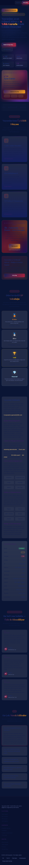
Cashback (4, 830)
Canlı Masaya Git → (9, 159)
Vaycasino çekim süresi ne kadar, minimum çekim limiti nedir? (12, 752)
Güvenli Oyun (5, 849)
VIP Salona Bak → (8, 215)
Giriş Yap (25, 2)
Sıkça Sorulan (5, 842)
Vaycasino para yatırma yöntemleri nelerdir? (11, 777)
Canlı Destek (5, 844)
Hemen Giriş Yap (14, 91)
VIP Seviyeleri (7, 49)
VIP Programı (5, 821)
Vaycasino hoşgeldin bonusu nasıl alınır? (12, 730)
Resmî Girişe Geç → (8, 44)
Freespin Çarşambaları (7, 833)
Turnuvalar (4, 835)
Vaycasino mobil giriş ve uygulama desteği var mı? (11, 761)
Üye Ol (18, 2)
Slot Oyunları (5, 816)
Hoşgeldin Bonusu (6, 828)
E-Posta (4, 847)
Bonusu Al (14, 247)
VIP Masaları (5, 819)
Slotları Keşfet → (8, 187)
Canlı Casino (5, 814)
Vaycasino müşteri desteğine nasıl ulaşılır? (12, 786)
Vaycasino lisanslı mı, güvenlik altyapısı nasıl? (13, 769)
